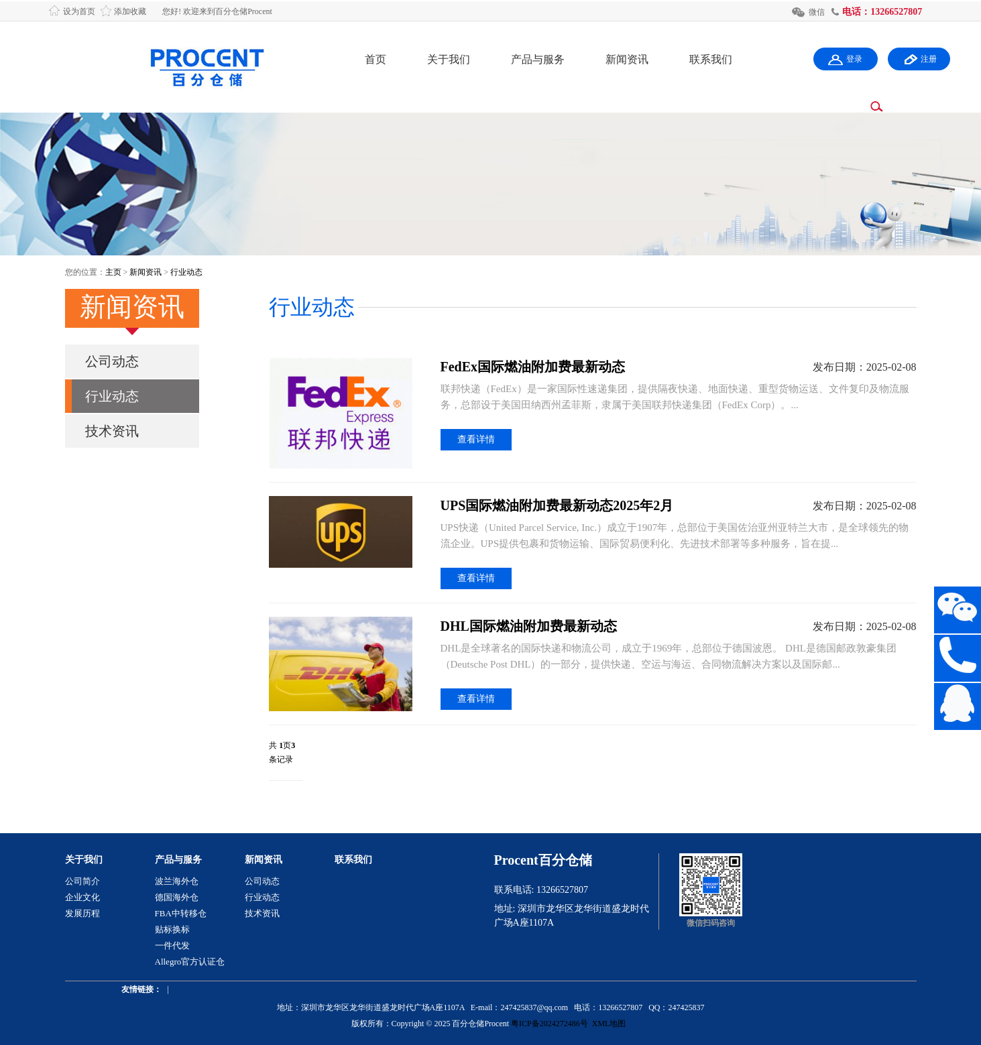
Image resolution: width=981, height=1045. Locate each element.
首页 (375, 59)
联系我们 (710, 59)
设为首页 (79, 11)
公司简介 (82, 881)
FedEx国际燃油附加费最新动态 (533, 366)
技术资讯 (112, 431)
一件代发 (172, 945)
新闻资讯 (626, 59)
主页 (113, 272)
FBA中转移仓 (181, 913)
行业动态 (186, 272)
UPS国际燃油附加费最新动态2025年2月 (557, 505)
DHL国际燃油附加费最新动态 (529, 626)
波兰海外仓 (176, 881)
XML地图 (609, 1023)
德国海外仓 (176, 897)
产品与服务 (538, 59)
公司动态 (112, 361)
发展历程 (82, 913)
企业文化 (82, 897)
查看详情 (476, 439)
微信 (817, 12)
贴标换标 (172, 929)
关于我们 (448, 59)
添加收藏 (130, 11)
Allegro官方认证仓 (190, 962)
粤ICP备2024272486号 (549, 1023)
